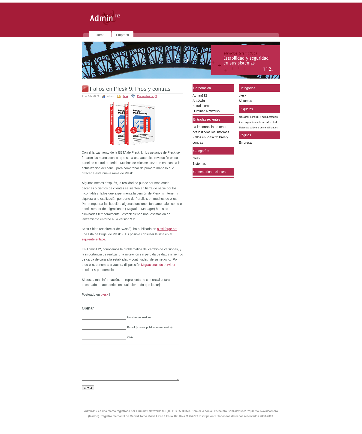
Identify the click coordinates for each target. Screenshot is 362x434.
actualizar (244, 116)
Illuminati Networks (206, 111)
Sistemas (199, 163)
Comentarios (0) (147, 96)
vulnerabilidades (269, 127)
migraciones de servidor (258, 122)
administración (270, 116)
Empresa (122, 35)
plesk (125, 96)
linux (241, 122)
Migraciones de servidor (158, 265)
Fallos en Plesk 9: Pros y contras (130, 89)
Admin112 (200, 95)
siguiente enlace (93, 239)
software (254, 127)
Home (100, 35)
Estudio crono (202, 106)
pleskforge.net (167, 229)
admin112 (255, 116)
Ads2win (199, 101)
